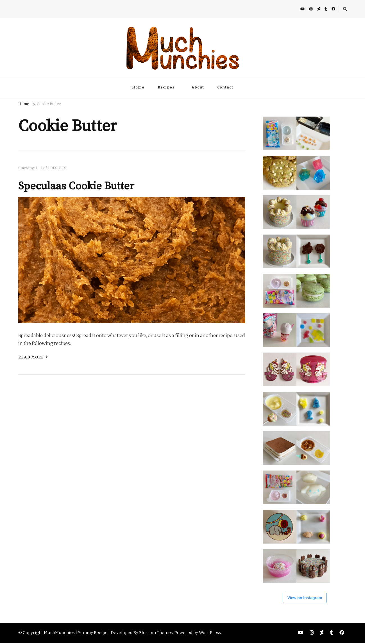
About (197, 87)
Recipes (166, 87)
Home (138, 87)
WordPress (210, 632)
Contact (225, 87)
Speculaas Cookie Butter (76, 186)
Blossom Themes (156, 632)
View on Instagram (304, 598)
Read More (33, 357)
